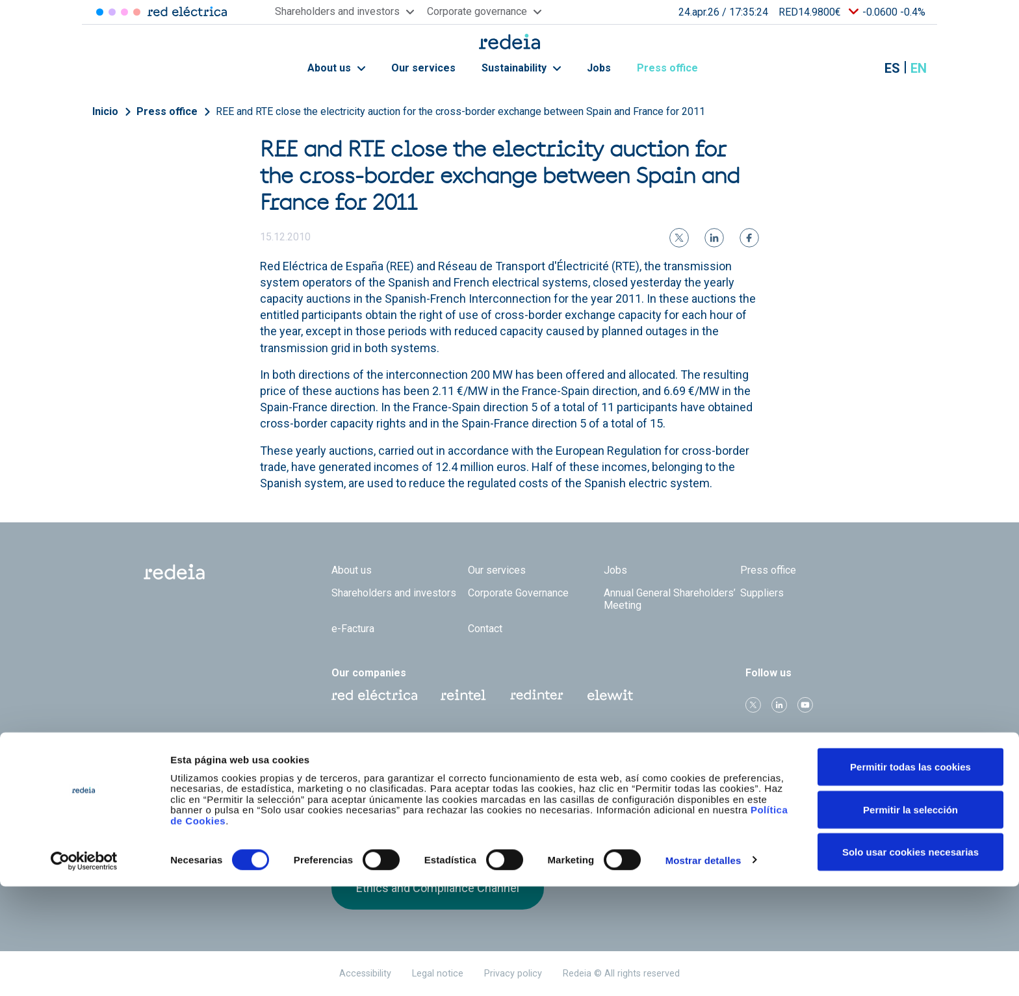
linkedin (779, 705)
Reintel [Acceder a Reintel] (124, 12)
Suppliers (762, 593)
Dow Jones (365, 791)
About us (336, 68)
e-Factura (352, 628)
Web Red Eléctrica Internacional (537, 695)
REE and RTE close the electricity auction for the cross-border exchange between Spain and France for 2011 (460, 111)
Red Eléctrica (374, 695)
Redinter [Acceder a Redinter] (112, 12)
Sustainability (521, 68)
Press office (674, 68)
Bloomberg (679, 803)
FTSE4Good (444, 793)
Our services (423, 68)
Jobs (599, 68)
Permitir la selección (910, 919)
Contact (485, 628)
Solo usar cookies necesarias (910, 961)
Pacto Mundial (522, 791)
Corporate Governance (518, 593)
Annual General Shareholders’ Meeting (670, 599)
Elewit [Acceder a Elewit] (137, 12)
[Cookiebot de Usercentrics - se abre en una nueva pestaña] (84, 970)
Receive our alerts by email (816, 812)
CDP (601, 790)
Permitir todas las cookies (910, 876)
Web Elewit (610, 695)
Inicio (105, 111)
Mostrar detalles (703, 969)
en (918, 68)
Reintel (463, 695)
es (892, 68)
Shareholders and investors (393, 593)
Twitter (753, 705)
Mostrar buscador (859, 68)
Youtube (805, 705)
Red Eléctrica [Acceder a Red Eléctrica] (100, 12)
